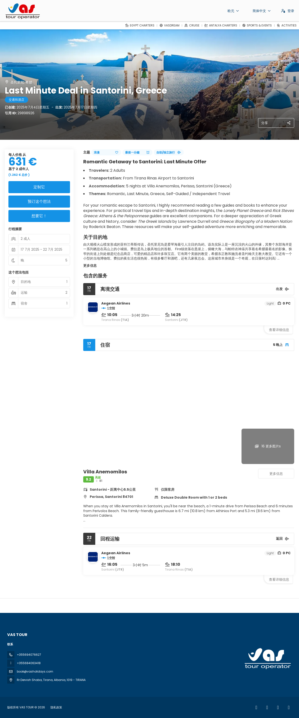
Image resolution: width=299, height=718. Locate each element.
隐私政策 (56, 707)
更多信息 (90, 265)
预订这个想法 (39, 201)
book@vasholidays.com (35, 671)
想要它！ (39, 216)
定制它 (39, 187)
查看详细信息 (279, 329)
